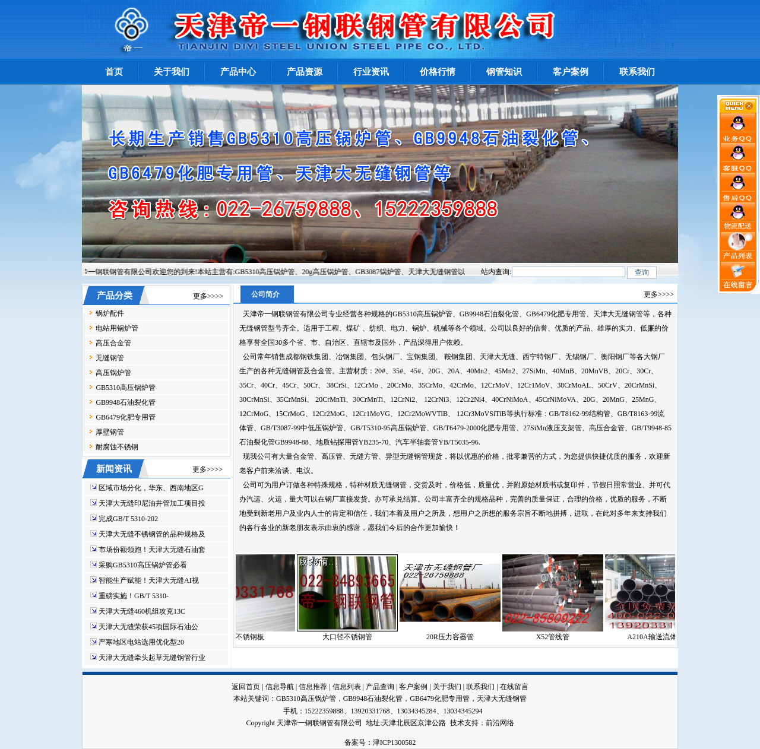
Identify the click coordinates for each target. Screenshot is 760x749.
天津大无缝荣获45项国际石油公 (148, 627)
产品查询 (380, 687)
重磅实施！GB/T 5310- (134, 596)
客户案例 (413, 687)
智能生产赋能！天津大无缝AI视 (149, 580)
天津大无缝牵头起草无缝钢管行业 (152, 657)
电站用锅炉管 (117, 328)
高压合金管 (113, 343)
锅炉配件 (110, 313)
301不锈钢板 (251, 637)
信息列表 (346, 687)
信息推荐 (313, 687)
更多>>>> (208, 296)
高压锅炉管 (113, 373)
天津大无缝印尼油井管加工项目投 (152, 503)
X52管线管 (560, 637)
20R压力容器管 (457, 637)
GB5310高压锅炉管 (126, 387)
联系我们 (480, 687)
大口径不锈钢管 (354, 637)
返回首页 (246, 687)
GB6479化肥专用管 (126, 417)
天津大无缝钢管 (502, 698)
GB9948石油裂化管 (126, 402)
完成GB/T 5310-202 (128, 519)
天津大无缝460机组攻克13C (142, 611)
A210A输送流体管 (662, 637)
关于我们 (447, 687)
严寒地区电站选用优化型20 (141, 642)
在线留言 (514, 687)
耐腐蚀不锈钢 (117, 447)
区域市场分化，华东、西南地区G (151, 488)
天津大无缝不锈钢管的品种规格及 (152, 534)
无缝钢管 (110, 358)
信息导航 (279, 687)
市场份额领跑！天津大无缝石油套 (152, 549)
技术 (457, 723)
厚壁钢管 (110, 432)
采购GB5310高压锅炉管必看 (143, 565)
